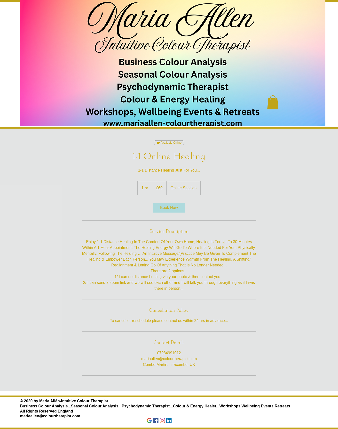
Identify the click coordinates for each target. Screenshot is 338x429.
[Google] (149, 420)
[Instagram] (162, 420)
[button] (273, 102)
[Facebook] (155, 420)
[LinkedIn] (169, 420)
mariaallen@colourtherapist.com (50, 416)
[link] (169, 208)
